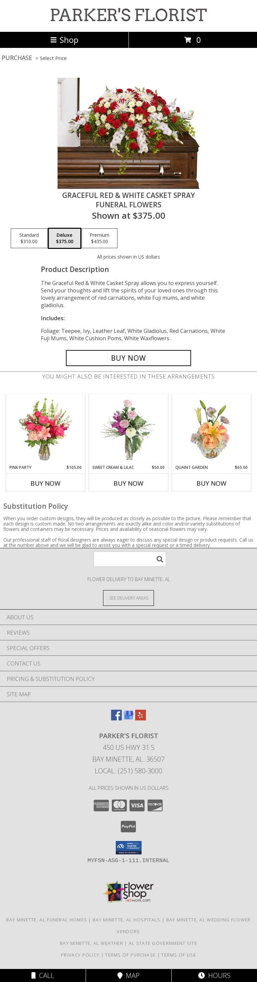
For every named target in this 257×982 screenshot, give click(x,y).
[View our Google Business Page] (128, 718)
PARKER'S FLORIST (128, 15)
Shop (64, 39)
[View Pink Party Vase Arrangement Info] (46, 429)
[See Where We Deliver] (128, 597)
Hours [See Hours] (214, 975)
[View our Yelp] (140, 718)
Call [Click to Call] (42, 975)
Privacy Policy (80, 955)
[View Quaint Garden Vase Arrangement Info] (212, 429)
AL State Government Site (163, 943)
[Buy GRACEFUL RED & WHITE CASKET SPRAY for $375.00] (128, 358)
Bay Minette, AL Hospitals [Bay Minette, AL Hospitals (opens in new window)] (127, 920)
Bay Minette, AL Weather (91, 943)
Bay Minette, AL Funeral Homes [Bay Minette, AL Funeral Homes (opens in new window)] (46, 920)
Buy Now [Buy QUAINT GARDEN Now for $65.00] (211, 483)
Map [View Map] (128, 975)
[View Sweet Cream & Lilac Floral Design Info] (129, 429)
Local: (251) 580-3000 (128, 770)
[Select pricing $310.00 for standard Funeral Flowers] (29, 238)
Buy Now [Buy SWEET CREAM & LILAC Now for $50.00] (128, 483)
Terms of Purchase (130, 955)
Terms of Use (178, 955)
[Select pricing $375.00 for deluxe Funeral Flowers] (64, 238)
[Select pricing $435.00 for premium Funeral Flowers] (99, 238)
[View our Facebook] (116, 718)
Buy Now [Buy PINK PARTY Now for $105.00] (45, 483)
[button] (129, 847)
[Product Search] (130, 559)
